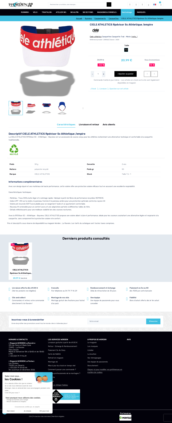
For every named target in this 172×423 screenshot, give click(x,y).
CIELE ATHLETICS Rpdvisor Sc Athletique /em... (20, 273)
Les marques (92, 346)
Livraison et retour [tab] (89, 124)
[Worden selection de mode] (148, 4)
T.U (126, 50)
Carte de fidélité (54, 354)
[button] (130, 4)
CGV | (31, 416)
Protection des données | (42, 416)
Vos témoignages (94, 358)
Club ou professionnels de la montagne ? (64, 373)
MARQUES (141, 12)
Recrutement (92, 366)
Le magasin (92, 343)
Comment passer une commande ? (62, 370)
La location (91, 354)
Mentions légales (58, 416)
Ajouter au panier (125, 74)
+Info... (134, 37)
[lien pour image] (47, 62)
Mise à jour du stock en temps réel (61, 366)
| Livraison (102, 89)
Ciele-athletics (96, 37)
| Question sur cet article (117, 89)
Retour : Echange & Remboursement (62, 346)
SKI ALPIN (74, 12)
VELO (35, 12)
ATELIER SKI (61, 12)
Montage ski (53, 362)
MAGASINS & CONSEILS (106, 12)
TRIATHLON (46, 12)
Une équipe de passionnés (97, 362)
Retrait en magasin (55, 358)
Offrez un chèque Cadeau (58, 385)
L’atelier (90, 350)
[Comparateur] (142, 4)
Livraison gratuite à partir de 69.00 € (62, 343)
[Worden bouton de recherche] (109, 4)
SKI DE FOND (88, 12)
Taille (126, 46)
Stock (93, 89)
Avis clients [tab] (109, 124)
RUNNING (25, 12)
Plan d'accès (14, 350)
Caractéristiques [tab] (66, 124)
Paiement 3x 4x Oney (56, 350)
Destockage (127, 12)
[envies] (136, 4)
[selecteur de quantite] (98, 74)
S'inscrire (153, 321)
